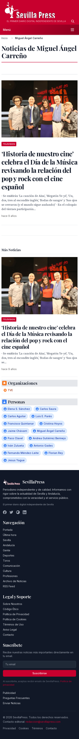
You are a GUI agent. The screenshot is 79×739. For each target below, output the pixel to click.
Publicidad (9, 692)
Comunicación (11, 565)
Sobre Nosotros (12, 603)
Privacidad (9, 728)
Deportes (8, 555)
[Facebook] (5, 512)
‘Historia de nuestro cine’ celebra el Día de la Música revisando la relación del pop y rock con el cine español (38, 337)
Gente (6, 550)
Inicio (4, 38)
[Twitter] (11, 512)
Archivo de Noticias (14, 581)
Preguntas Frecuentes (16, 698)
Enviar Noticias (12, 703)
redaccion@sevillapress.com (43, 721)
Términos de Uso (13, 624)
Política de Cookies (14, 619)
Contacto (8, 634)
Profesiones (10, 576)
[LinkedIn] (24, 512)
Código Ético (11, 609)
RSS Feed (9, 586)
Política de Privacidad (16, 614)
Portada (7, 529)
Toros (6, 560)
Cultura (7, 570)
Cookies (24, 728)
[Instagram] (18, 512)
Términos (37, 728)
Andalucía (9, 545)
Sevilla (7, 540)
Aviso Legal (10, 629)
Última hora (9, 534)
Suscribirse (39, 673)
